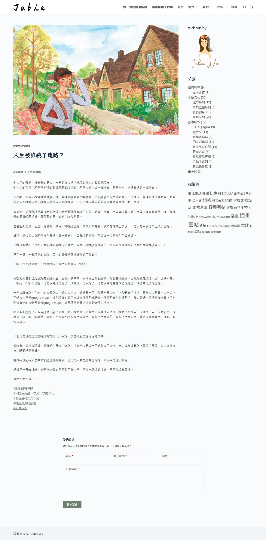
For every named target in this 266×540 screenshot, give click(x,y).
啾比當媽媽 (200, 136)
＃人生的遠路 (32, 172)
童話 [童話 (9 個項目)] (245, 225)
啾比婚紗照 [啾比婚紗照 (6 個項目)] (196, 193)
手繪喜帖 (194, 97)
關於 (181, 7)
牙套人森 (199, 151)
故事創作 (25, 145)
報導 (234, 7)
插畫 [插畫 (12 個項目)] (235, 216)
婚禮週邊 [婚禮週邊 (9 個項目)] (200, 207)
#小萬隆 (18, 172)
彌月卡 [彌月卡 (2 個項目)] (215, 216)
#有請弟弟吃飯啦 (24, 403)
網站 (164, 456)
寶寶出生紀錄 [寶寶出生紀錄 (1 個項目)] (205, 216)
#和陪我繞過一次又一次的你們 (33, 393)
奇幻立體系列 (202, 107)
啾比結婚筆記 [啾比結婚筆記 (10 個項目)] (233, 193)
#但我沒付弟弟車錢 (26, 398)
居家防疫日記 (202, 146)
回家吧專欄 (200, 141)
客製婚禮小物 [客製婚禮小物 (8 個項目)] (237, 207)
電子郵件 (120, 456)
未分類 (192, 171)
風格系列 (199, 117)
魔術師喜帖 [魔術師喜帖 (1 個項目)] (216, 231)
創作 (193, 7)
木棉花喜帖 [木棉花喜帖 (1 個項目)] (211, 225)
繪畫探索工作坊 (162, 7)
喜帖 (208, 7)
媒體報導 (194, 87)
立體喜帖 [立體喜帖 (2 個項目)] (235, 225)
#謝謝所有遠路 (23, 388)
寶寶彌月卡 (200, 112)
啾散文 (16, 145)
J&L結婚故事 (201, 127)
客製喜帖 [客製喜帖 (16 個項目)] (217, 207)
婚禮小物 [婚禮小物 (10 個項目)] (232, 200)
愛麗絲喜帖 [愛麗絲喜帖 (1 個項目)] (225, 216)
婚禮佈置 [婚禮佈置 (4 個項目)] (218, 200)
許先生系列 (200, 161)
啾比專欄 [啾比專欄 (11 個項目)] (214, 193)
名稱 (69, 456)
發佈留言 (72, 504)
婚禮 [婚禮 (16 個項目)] (207, 200)
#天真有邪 (20, 408)
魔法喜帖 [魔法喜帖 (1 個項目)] (206, 231)
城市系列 (199, 102)
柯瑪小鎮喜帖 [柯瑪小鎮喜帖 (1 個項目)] (224, 225)
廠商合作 (199, 92)
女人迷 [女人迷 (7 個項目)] (197, 200)
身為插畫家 (200, 166)
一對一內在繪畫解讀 (133, 7)
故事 (222, 7)
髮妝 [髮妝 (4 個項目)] (198, 231)
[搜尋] (244, 7)
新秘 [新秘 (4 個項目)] (203, 225)
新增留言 (72, 469)
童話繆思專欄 (202, 156)
